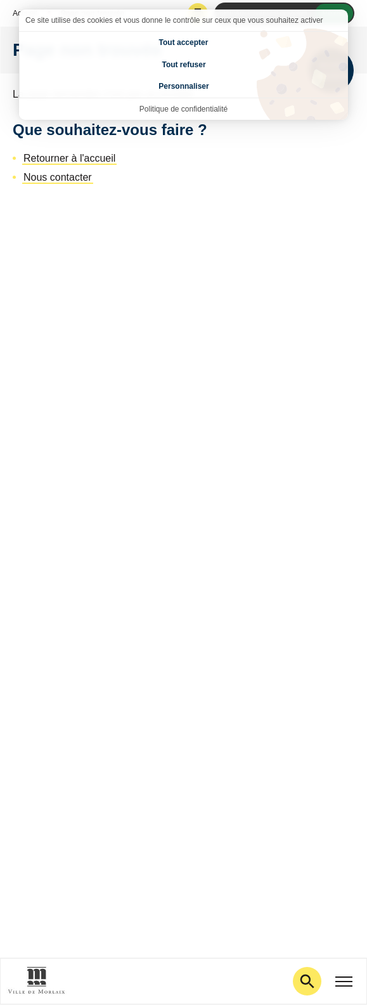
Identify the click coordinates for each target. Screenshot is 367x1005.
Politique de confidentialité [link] (183, 109)
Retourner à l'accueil (69, 158)
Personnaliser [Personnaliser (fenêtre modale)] (183, 86)
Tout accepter (184, 42)
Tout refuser (183, 64)
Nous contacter (57, 177)
